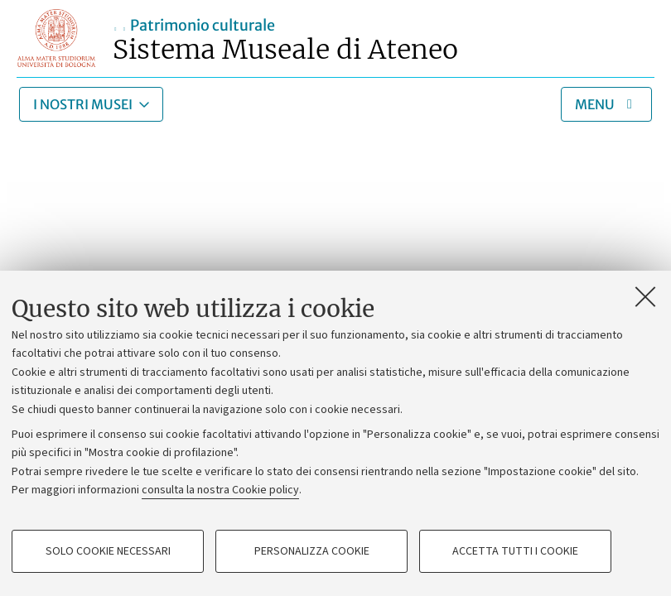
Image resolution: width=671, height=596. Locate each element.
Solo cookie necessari (108, 551)
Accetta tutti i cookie (515, 551)
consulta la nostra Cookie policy (220, 490)
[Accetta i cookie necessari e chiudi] (645, 296)
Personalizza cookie (311, 551)
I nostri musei (83, 104)
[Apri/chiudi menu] (606, 104)
